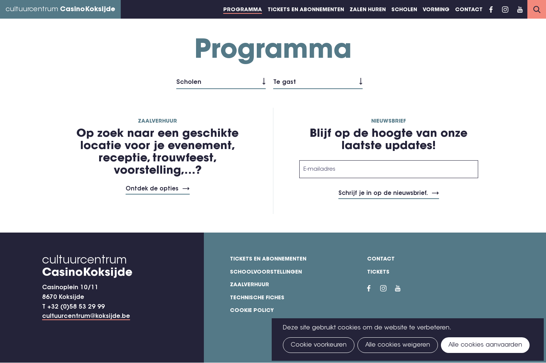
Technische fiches (257, 298)
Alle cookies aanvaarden (485, 345)
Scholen (404, 10)
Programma (242, 10)
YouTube (519, 9)
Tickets (378, 272)
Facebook (491, 9)
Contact (469, 10)
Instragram (505, 9)
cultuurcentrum (60, 9)
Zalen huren (368, 10)
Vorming (436, 10)
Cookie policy (252, 310)
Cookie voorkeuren (319, 345)
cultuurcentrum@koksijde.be (86, 316)
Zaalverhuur (249, 285)
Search (536, 9)
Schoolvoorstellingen (266, 272)
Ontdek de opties (152, 189)
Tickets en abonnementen (306, 10)
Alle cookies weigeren (397, 345)
